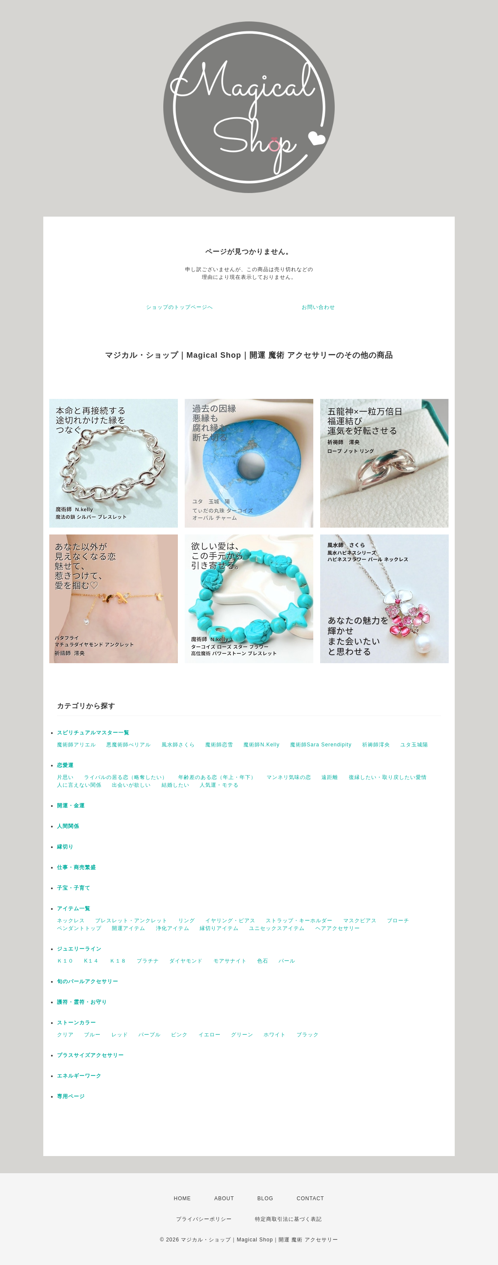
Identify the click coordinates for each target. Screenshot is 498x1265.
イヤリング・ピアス (230, 921)
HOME (182, 1199)
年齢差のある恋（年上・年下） (217, 777)
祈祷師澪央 (376, 745)
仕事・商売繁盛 (76, 867)
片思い (65, 777)
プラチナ (148, 961)
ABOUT (224, 1199)
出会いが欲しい (131, 785)
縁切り (65, 847)
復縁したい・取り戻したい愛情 (388, 777)
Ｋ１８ (118, 961)
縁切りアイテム (219, 928)
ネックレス (71, 921)
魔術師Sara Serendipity (321, 745)
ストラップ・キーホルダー (299, 921)
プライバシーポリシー (204, 1219)
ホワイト (275, 1035)
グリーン (242, 1035)
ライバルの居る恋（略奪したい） (126, 777)
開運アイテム (128, 928)
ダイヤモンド (186, 961)
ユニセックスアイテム (277, 928)
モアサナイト (230, 961)
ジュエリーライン (79, 949)
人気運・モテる (219, 785)
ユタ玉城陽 (414, 745)
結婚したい (175, 785)
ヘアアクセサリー (337, 928)
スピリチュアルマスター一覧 (93, 733)
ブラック (308, 1035)
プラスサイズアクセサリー (90, 1055)
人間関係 (68, 826)
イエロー (209, 1035)
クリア (65, 1035)
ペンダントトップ (79, 928)
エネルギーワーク (79, 1076)
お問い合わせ (318, 307)
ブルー (92, 1035)
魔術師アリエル (76, 745)
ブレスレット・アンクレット (131, 921)
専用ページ (71, 1096)
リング (186, 921)
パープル (149, 1035)
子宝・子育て (73, 888)
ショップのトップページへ (179, 307)
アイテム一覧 (73, 909)
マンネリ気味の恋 (289, 777)
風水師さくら (178, 745)
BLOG (265, 1199)
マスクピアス (360, 921)
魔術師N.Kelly (261, 745)
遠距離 (329, 777)
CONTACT (310, 1199)
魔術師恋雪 (219, 745)
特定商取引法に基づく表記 (288, 1219)
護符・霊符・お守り (82, 1002)
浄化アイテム (172, 928)
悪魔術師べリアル (128, 745)
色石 (262, 961)
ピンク (179, 1035)
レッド (119, 1035)
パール (287, 961)
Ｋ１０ (65, 961)
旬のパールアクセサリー (87, 981)
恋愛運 (65, 765)
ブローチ (398, 921)
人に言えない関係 (79, 785)
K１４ (91, 961)
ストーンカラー (76, 1023)
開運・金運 (71, 806)
